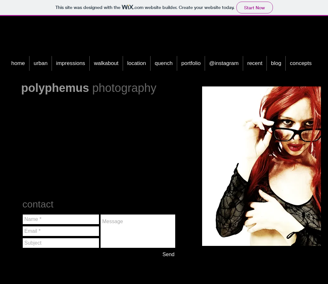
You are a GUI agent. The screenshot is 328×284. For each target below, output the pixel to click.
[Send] (168, 254)
